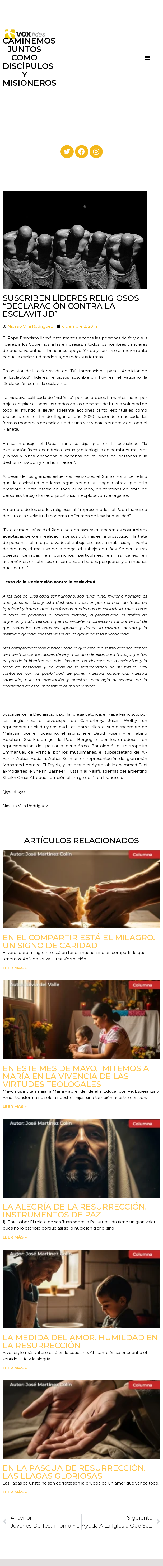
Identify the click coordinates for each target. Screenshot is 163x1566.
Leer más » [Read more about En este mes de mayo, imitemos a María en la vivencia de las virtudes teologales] (15, 1106)
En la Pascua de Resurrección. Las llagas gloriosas (74, 1472)
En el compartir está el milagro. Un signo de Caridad (79, 941)
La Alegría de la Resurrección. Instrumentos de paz (75, 1211)
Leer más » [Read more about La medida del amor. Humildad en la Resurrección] (15, 1367)
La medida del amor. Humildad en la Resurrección (80, 1341)
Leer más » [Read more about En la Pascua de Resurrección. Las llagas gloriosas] (15, 1492)
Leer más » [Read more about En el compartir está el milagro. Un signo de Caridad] (15, 967)
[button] (147, 57)
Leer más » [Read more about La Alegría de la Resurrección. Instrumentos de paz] (15, 1237)
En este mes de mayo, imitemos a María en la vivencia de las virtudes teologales (76, 1076)
